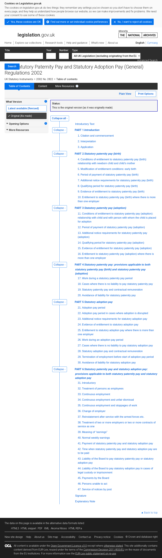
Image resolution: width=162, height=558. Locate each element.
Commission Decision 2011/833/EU (104, 549)
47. (79, 489)
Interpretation (88, 141)
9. (79, 191)
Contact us (85, 537)
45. (79, 478)
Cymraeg (152, 42)
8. (79, 186)
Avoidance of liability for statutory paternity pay (109, 295)
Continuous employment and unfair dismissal (108, 399)
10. (79, 197)
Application (87, 147)
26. (79, 339)
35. (79, 405)
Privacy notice (102, 537)
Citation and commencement (97, 135)
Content (42, 86)
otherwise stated (113, 545)
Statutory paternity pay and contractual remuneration (112, 289)
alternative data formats (63, 523)
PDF (40, 528)
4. (79, 159)
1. (79, 135)
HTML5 (15, 528)
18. (79, 284)
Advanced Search (147, 60)
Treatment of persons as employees (103, 388)
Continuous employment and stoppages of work (109, 405)
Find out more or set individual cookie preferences (79, 21)
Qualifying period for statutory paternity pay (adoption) (113, 242)
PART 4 (112, 269)
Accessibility (68, 537)
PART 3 (100, 207)
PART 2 (98, 153)
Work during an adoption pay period (102, 339)
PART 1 (87, 130)
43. (79, 458)
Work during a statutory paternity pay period (107, 278)
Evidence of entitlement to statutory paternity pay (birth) (112, 191)
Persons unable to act (94, 483)
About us (39, 537)
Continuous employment (96, 394)
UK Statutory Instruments (19, 79)
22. (79, 313)
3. (79, 147)
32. (79, 388)
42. (79, 449)
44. (79, 468)
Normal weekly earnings (96, 437)
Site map (53, 537)
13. (79, 233)
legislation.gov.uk (30, 34)
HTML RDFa (75, 528)
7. (79, 180)
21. (79, 307)
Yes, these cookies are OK (26, 21)
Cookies (118, 537)
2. (79, 141)
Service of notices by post (97, 489)
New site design (14, 537)
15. (79, 248)
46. (79, 483)
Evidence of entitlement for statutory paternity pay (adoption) (117, 248)
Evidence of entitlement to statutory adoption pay (110, 324)
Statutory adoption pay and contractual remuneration (112, 351)
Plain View (125, 93)
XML (46, 528)
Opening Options (17, 123)
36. (79, 411)
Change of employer (94, 411)
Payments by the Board (95, 478)
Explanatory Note (85, 501)
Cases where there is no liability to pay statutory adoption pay (117, 345)
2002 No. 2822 (44, 79)
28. (79, 351)
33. (79, 394)
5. (79, 169)
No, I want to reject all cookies (135, 21)
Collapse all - (60, 118)
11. (79, 213)
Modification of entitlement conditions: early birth (108, 169)
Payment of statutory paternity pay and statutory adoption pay (117, 443)
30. (79, 362)
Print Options (146, 93)
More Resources (64, 86)
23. (79, 318)
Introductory (89, 382)
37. (79, 416)
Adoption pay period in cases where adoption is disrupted (115, 313)
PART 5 (94, 302)
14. (79, 242)
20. (79, 295)
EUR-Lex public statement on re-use (95, 553)
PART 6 (116, 374)
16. (79, 254)
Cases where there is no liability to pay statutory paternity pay (117, 284)
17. (79, 278)
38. (79, 422)
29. (79, 356)
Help (28, 537)
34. (79, 399)
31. (79, 382)
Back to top (151, 512)
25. (79, 330)
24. (79, 324)
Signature (80, 495)
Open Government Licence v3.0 (69, 545)
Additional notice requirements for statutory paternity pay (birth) (117, 180)
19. (79, 289)
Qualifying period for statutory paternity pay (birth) (109, 186)
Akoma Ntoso (59, 528)
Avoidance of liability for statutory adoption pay (109, 362)
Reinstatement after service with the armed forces (113, 416)
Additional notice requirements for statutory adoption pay (114, 318)
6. (79, 174)
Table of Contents (19, 86)
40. (79, 437)
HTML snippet (28, 528)
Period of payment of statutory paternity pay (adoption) (113, 227)
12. (79, 227)
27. (79, 345)
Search (12, 66)
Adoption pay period (93, 307)
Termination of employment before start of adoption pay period (118, 356)
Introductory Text (84, 124)
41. (79, 443)
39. (79, 432)
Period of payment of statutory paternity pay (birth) (110, 174)
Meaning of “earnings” (94, 432)
